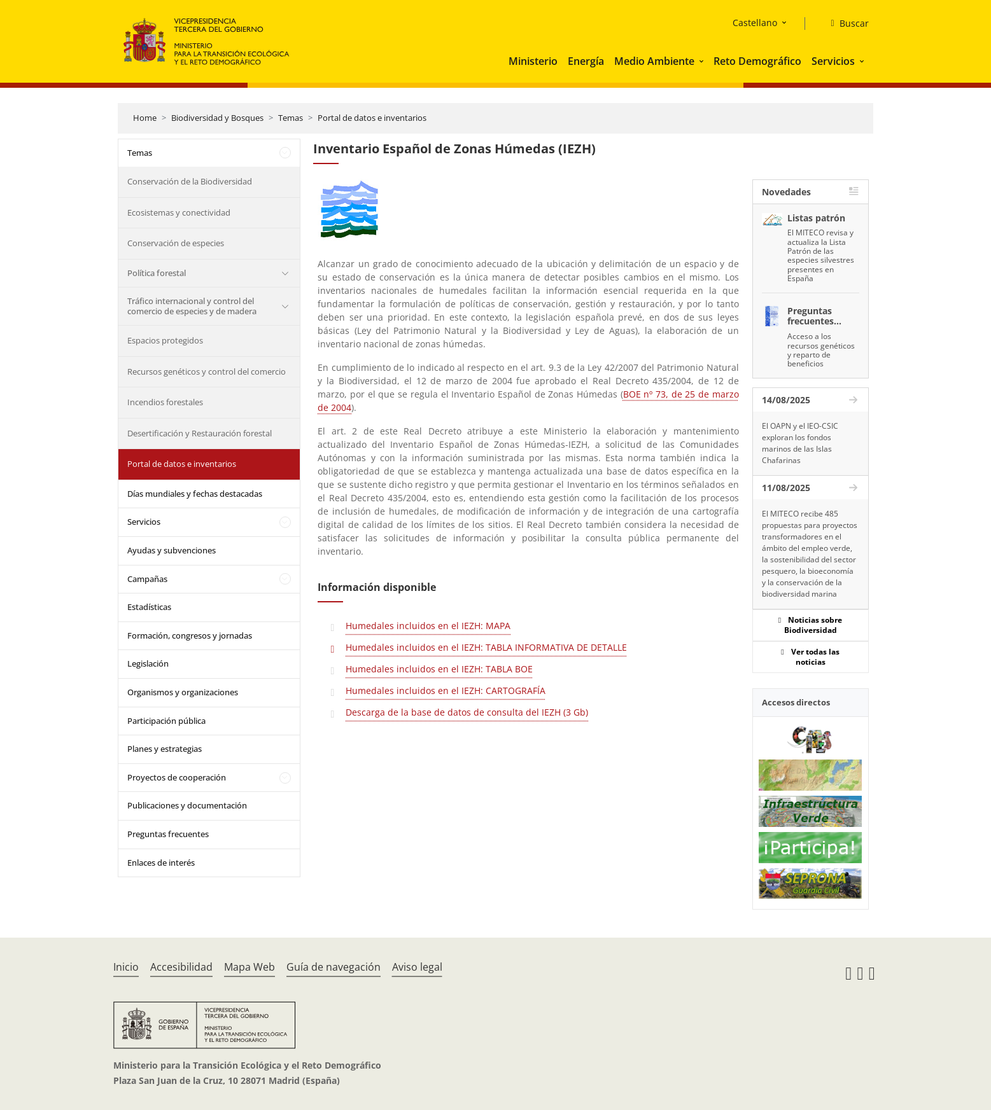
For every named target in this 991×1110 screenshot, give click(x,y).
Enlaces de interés (161, 862)
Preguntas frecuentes (168, 834)
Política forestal (156, 273)
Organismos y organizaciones (182, 692)
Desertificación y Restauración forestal (199, 433)
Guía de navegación (333, 967)
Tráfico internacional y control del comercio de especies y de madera (192, 306)
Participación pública (166, 720)
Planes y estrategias (164, 748)
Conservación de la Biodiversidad (189, 181)
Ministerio (533, 61)
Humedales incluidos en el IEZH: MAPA (428, 626)
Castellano (755, 23)
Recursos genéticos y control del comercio (206, 371)
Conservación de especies (175, 243)
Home (145, 117)
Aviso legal (417, 967)
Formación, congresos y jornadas (189, 635)
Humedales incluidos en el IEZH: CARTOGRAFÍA (445, 690)
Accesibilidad (181, 967)
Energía (586, 61)
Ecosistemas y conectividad (178, 212)
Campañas (147, 579)
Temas (290, 117)
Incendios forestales (165, 402)
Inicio (126, 967)
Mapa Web (249, 967)
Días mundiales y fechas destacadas (194, 493)
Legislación (148, 663)
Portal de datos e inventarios (372, 117)
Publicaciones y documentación (187, 805)
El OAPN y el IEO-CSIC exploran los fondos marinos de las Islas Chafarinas (800, 443)
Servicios (833, 61)
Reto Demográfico (757, 61)
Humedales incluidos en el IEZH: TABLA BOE (439, 669)
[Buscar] (844, 23)
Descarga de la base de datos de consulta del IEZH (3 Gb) (467, 712)
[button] (702, 61)
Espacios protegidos (165, 340)
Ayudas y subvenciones (171, 550)
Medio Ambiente (654, 61)
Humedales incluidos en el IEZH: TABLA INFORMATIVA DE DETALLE (486, 647)
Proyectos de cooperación (176, 777)
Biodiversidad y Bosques (217, 117)
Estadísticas (149, 607)
